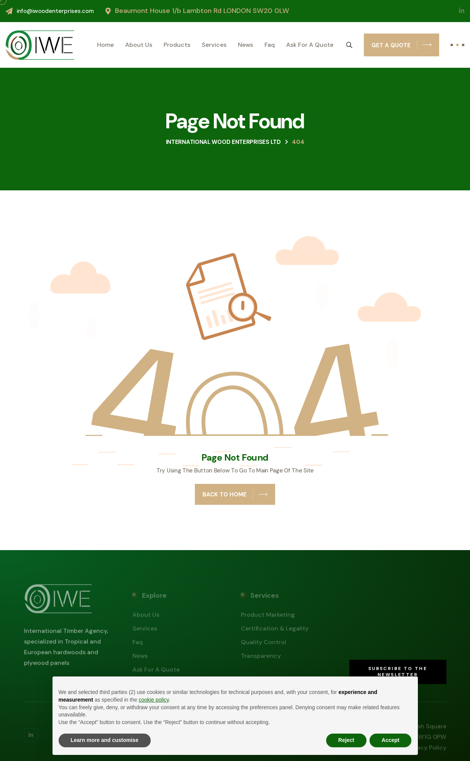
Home (105, 45)
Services (214, 45)
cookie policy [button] (154, 700)
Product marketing (268, 617)
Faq (269, 45)
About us (138, 45)
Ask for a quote (309, 45)
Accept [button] (391, 740)
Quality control (263, 644)
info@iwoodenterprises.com (55, 11)
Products (177, 45)
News (245, 45)
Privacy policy (426, 749)
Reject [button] (346, 740)
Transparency (261, 658)
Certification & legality (275, 630)
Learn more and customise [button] (105, 740)
